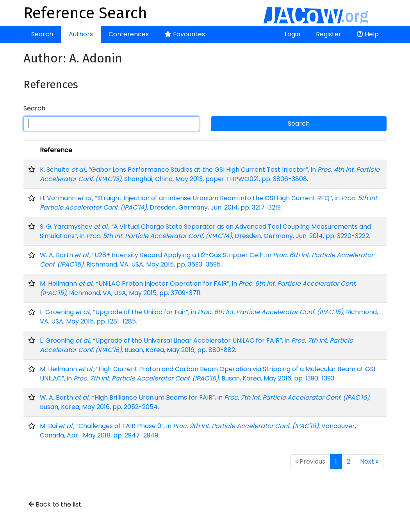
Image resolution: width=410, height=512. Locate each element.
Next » (369, 461)
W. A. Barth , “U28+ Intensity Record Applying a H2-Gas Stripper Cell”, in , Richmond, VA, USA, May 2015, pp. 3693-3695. (206, 260)
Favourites (184, 34)
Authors (81, 34)
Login (292, 34)
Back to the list (55, 504)
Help (368, 34)
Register (328, 34)
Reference (56, 150)
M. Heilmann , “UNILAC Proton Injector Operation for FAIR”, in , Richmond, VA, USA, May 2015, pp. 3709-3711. (198, 288)
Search (42, 34)
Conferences (129, 34)
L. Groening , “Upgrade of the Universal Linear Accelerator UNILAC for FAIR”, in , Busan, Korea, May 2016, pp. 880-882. (196, 345)
